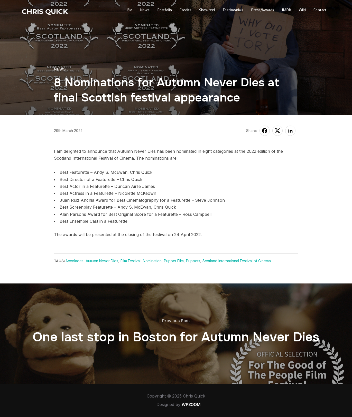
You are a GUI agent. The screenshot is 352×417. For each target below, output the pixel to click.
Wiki (302, 10)
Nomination (152, 261)
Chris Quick (45, 11)
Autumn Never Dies (102, 261)
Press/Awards (262, 10)
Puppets (193, 261)
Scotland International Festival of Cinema (236, 261)
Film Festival (131, 261)
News (145, 10)
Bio (129, 10)
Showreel (207, 10)
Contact (319, 10)
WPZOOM (191, 404)
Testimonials (233, 10)
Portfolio (164, 10)
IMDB (286, 10)
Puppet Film (174, 261)
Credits (185, 10)
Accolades (75, 261)
